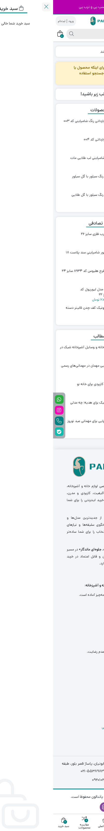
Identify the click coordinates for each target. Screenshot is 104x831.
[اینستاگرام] (6, 410)
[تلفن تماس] (6, 420)
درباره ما (88, 673)
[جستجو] (62, 34)
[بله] (6, 431)
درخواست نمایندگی (80, 695)
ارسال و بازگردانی (82, 716)
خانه (96, 51)
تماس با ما (86, 684)
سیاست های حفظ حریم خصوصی (71, 727)
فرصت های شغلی (81, 705)
